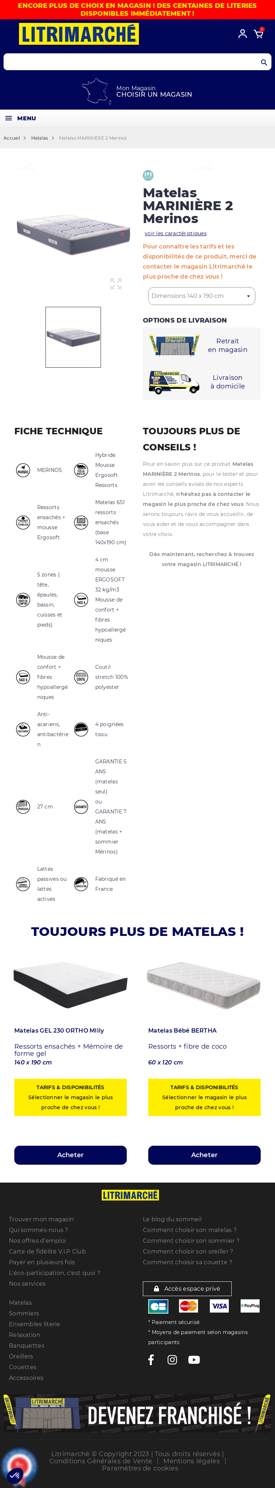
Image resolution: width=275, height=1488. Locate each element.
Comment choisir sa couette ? (187, 1262)
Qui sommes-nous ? (38, 1230)
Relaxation (24, 1335)
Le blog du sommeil (172, 1219)
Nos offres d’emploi (37, 1240)
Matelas (20, 1302)
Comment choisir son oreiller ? (188, 1251)
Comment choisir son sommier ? (191, 1240)
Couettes (23, 1367)
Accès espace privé (187, 1288)
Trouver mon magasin (41, 1219)
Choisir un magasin (154, 94)
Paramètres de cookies (140, 1468)
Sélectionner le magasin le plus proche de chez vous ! (70, 1097)
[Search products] (137, 61)
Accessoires (26, 1378)
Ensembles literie (35, 1324)
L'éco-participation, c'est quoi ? (54, 1273)
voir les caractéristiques (176, 233)
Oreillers (21, 1356)
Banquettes (26, 1345)
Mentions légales (191, 1461)
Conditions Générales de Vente (100, 1461)
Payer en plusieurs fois (42, 1262)
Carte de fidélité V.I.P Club (47, 1251)
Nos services (27, 1283)
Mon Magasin (136, 88)
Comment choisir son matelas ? (190, 1230)
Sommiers (24, 1313)
